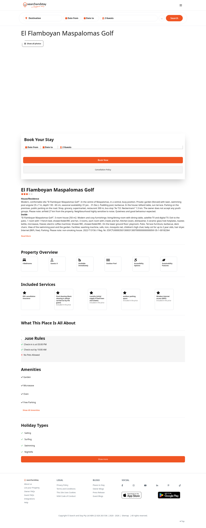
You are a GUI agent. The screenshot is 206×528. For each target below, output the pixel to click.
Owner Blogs (98, 489)
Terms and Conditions (66, 489)
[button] (72, 18)
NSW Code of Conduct (66, 496)
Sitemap (125, 515)
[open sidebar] (181, 5)
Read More (26, 236)
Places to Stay (99, 485)
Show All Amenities (31, 410)
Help (26, 502)
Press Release (99, 492)
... (162, 18)
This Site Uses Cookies (66, 492)
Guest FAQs (29, 495)
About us (28, 484)
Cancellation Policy (103, 169)
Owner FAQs (29, 491)
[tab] (103, 169)
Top (182, 521)
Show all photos (32, 43)
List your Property (32, 487)
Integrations (29, 499)
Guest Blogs (98, 496)
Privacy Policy (62, 485)
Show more (103, 459)
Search (174, 18)
